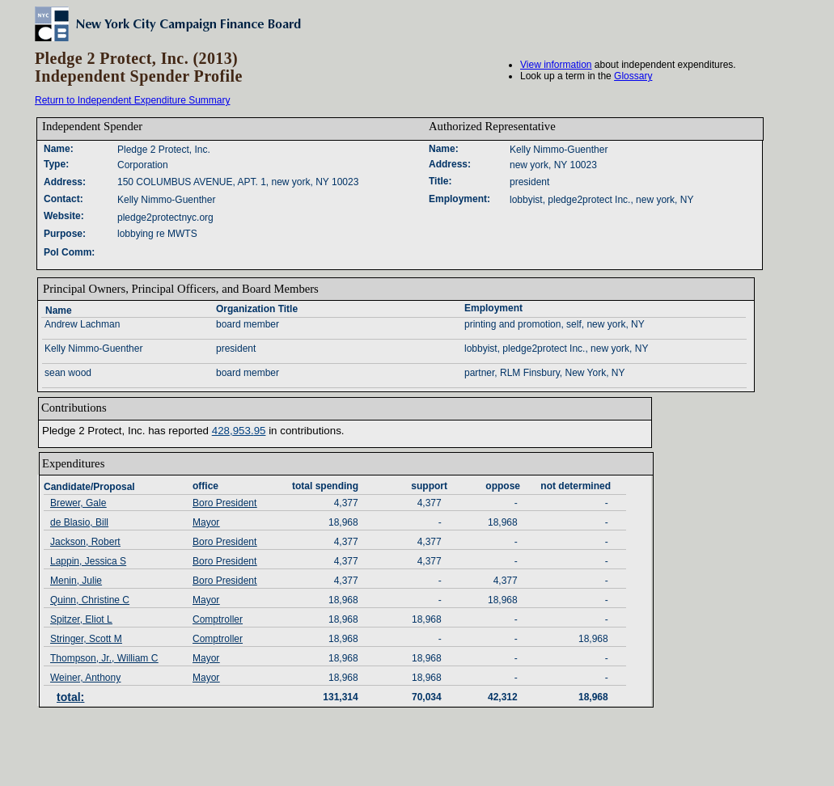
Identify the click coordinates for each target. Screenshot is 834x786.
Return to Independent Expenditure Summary (132, 100)
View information (556, 64)
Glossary (633, 76)
